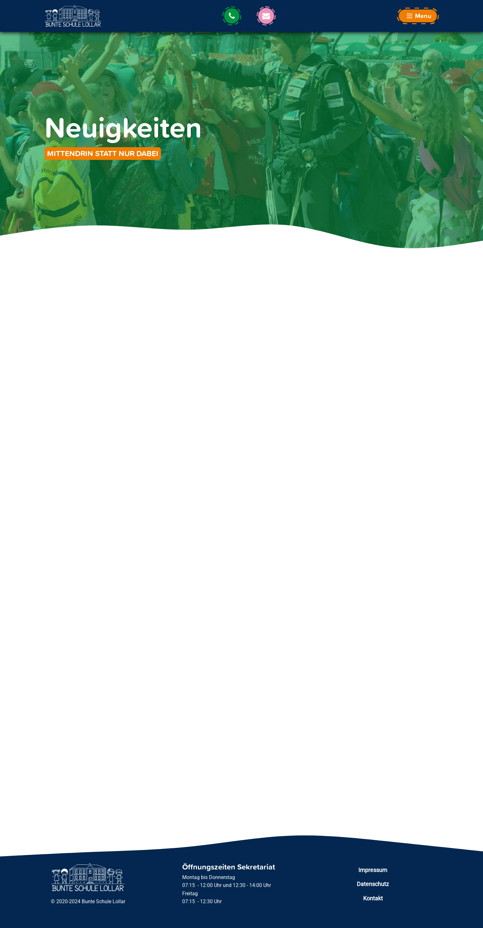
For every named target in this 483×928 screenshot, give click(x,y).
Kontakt (373, 898)
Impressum (372, 870)
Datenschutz (373, 884)
